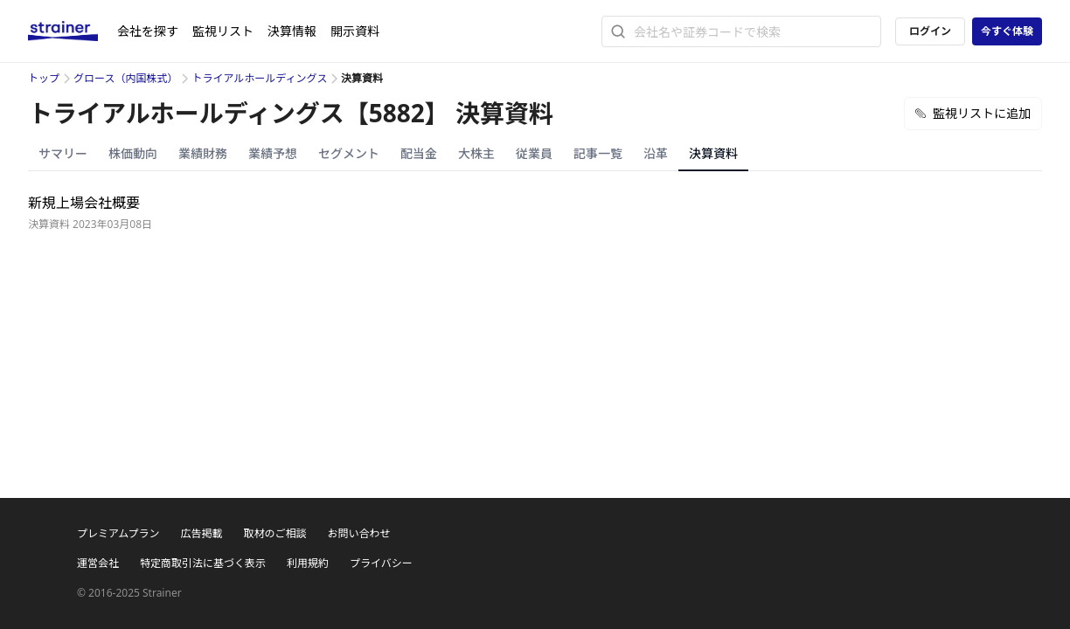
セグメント (348, 153)
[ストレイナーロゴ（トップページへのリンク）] (72, 31)
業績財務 (202, 153)
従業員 (534, 153)
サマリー (62, 153)
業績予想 (272, 153)
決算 (292, 31)
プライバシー (381, 563)
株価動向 (132, 153)
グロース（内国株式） (125, 78)
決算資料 (713, 153)
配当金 (418, 153)
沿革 (655, 153)
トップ (43, 78)
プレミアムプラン (118, 533)
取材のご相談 (274, 533)
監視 (223, 31)
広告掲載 (201, 533)
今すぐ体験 (1007, 31)
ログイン (930, 31)
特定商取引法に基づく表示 (203, 563)
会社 (147, 31)
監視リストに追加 (973, 113)
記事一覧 (597, 153)
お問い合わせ (358, 533)
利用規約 (308, 563)
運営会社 (98, 563)
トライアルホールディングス (259, 78)
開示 (354, 31)
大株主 (476, 153)
